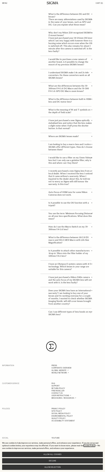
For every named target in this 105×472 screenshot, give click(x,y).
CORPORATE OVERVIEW (61, 368)
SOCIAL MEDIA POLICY (60, 413)
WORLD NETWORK (59, 373)
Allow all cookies (52, 454)
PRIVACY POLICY (58, 409)
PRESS (54, 365)
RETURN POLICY (58, 388)
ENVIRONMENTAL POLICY (62, 416)
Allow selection (52, 467)
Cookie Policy (89, 445)
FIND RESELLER (57, 391)
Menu (4, 3)
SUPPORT (55, 386)
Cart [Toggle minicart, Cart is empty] (99, 3)
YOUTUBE (55, 438)
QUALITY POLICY (58, 418)
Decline (52, 461)
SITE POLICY (56, 411)
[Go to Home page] (52, 3)
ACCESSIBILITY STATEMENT (63, 421)
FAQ (53, 383)
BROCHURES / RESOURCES (62, 398)
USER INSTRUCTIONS (60, 396)
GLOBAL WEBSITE (59, 370)
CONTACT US (57, 393)
